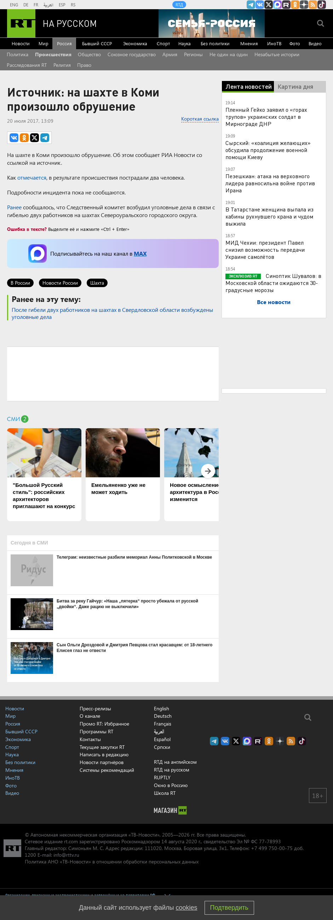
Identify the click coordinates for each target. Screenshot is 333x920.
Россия (64, 43)
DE (25, 4)
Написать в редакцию (104, 754)
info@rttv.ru (66, 854)
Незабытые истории (276, 54)
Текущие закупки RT (102, 747)
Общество (89, 54)
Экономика (135, 43)
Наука (184, 43)
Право (84, 65)
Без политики (215, 43)
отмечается (31, 177)
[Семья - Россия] (212, 23)
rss (313, 4)
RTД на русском (171, 769)
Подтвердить (229, 907)
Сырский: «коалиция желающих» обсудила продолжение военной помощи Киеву (268, 150)
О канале (90, 715)
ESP (62, 4)
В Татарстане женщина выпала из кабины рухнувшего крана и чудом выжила (269, 216)
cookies (186, 907)
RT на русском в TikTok (321, 4)
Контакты (90, 739)
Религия (62, 65)
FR (36, 4)
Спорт (163, 43)
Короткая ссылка (200, 118)
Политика (17, 54)
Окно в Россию (171, 785)
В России (20, 282)
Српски (162, 747)
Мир (43, 43)
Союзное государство (132, 54)
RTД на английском (175, 761)
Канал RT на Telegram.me (251, 4)
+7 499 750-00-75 (272, 848)
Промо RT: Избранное (104, 723)
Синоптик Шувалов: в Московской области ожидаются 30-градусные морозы (273, 282)
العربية (48, 4)
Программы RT (96, 731)
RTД (179, 4)
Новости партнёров (102, 762)
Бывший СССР (97, 43)
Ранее (14, 207)
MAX (140, 253)
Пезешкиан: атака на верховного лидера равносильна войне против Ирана (270, 183)
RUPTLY (162, 777)
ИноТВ (274, 43)
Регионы (193, 54)
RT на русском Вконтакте (260, 4)
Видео (315, 43)
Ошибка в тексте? (27, 229)
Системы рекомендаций (107, 770)
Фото (294, 43)
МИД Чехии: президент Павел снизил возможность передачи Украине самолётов (265, 249)
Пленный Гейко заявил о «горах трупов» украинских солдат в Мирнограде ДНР (266, 116)
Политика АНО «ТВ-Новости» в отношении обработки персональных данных (112, 861)
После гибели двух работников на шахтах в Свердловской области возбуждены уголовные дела (112, 313)
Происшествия (53, 54)
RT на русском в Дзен (304, 4)
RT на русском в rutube (286, 4)
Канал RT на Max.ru (277, 4)
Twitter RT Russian (268, 4)
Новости (21, 43)
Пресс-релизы (95, 708)
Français (162, 724)
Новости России (60, 282)
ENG (14, 4)
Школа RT (165, 793)
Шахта (97, 282)
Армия (169, 54)
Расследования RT (27, 65)
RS (73, 4)
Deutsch (163, 716)
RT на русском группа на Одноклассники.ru (295, 4)
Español (162, 739)
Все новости (274, 301)
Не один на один (228, 54)
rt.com (71, 841)
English (161, 708)
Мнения (249, 43)
